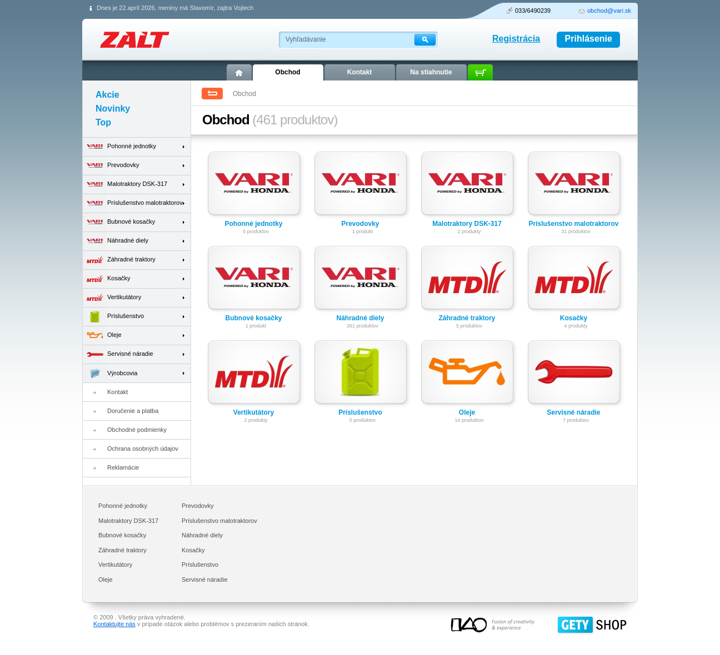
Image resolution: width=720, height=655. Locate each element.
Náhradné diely (360, 318)
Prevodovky (360, 224)
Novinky (113, 108)
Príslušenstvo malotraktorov (573, 224)
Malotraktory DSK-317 (467, 224)
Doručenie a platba (132, 410)
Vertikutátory (253, 412)
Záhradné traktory (466, 318)
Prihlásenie (588, 38)
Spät (212, 93)
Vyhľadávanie (306, 39)
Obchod (287, 72)
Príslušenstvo (360, 412)
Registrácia (516, 38)
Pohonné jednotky (253, 224)
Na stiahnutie (431, 72)
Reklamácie (123, 467)
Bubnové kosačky (253, 318)
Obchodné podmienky (137, 429)
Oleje (467, 412)
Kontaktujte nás (114, 624)
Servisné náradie (573, 412)
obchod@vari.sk (609, 10)
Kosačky (573, 318)
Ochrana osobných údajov (142, 448)
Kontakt (117, 392)
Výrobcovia (110, 373)
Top (103, 122)
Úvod (239, 72)
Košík (480, 72)
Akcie (107, 94)
